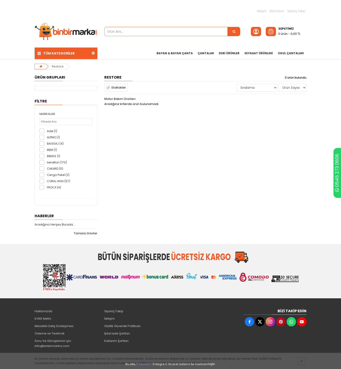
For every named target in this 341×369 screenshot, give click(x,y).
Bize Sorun (277, 11)
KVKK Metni (43, 318)
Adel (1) (52, 131)
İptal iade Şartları (117, 333)
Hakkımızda (43, 311)
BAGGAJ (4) (55, 144)
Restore (58, 66)
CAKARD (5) (55, 169)
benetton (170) (57, 162)
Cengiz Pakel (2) (58, 175)
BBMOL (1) (53, 156)
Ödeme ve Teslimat (49, 333)
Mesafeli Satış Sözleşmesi (54, 326)
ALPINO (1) (53, 137)
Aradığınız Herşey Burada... (55, 224)
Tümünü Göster (85, 233)
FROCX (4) (54, 187)
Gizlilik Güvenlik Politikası (122, 326)
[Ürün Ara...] (234, 31)
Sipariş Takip (296, 11)
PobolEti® (144, 364)
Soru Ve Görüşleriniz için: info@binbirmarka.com (53, 343)
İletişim (262, 11)
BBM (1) (52, 150)
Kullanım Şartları (116, 341)
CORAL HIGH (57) (58, 181)
